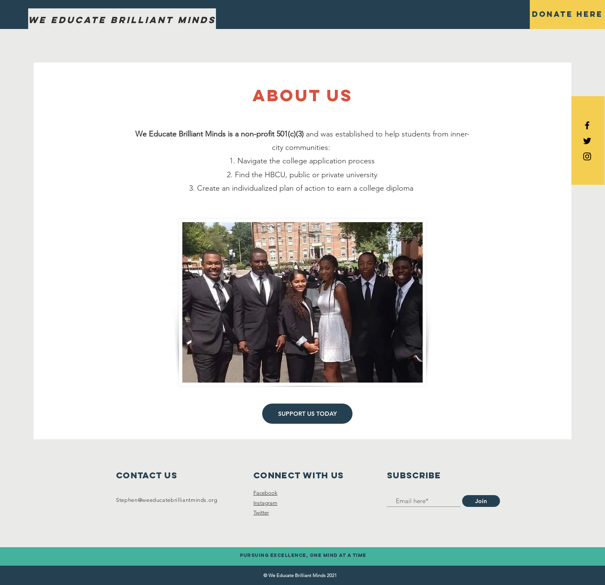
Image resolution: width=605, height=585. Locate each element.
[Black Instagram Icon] (587, 156)
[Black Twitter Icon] (587, 141)
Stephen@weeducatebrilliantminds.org (167, 500)
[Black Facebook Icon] (587, 125)
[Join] (481, 501)
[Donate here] (567, 14)
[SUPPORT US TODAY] (307, 414)
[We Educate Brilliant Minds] (122, 20)
